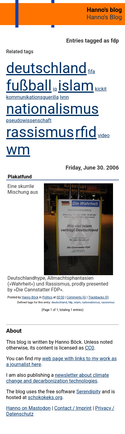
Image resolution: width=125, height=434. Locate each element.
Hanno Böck (30, 297)
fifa (91, 71)
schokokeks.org (45, 397)
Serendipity (88, 392)
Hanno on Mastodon (28, 408)
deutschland (46, 68)
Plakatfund (20, 177)
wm (18, 149)
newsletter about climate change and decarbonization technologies (57, 378)
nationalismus (52, 109)
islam (76, 85)
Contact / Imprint (73, 408)
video (104, 135)
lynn (64, 97)
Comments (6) (76, 297)
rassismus (40, 132)
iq (55, 89)
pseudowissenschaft (28, 120)
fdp (70, 302)
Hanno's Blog (104, 17)
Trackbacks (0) (98, 297)
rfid (86, 132)
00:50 (60, 297)
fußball (29, 85)
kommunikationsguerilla (32, 97)
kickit (101, 89)
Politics (47, 297)
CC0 (89, 348)
